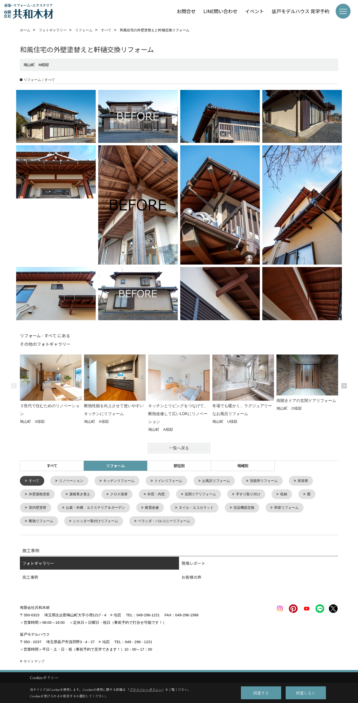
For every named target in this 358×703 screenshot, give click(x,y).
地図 (117, 617)
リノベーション (73, 481)
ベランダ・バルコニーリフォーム (172, 523)
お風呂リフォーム (225, 481)
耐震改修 (158, 509)
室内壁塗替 (38, 509)
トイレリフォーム (175, 481)
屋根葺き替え (82, 495)
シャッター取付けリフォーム (99, 523)
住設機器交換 (255, 509)
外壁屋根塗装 (40, 495)
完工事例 (30, 579)
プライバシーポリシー (146, 689)
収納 (295, 495)
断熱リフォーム (42, 523)
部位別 (179, 465)
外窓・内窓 (162, 495)
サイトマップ (34, 663)
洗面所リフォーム (275, 481)
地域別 (242, 465)
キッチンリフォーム (123, 481)
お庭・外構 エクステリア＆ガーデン (99, 509)
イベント (254, 11)
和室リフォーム (299, 509)
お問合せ (186, 11)
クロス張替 (123, 495)
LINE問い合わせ (220, 11)
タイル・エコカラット (205, 509)
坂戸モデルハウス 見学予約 (300, 11)
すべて (51, 465)
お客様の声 (191, 579)
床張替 (315, 481)
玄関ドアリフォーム (208, 495)
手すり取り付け (258, 495)
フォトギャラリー (38, 565)
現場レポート (193, 565)
